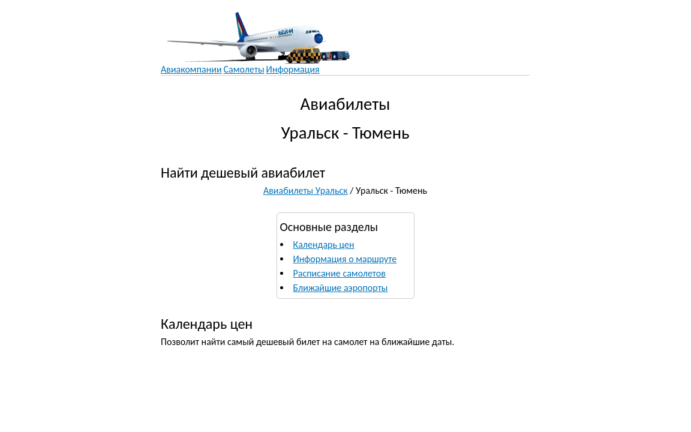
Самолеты (244, 69)
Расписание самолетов (339, 273)
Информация (293, 69)
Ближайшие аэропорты (340, 287)
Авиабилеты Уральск (305, 190)
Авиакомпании (191, 69)
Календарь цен (323, 244)
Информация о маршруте (345, 259)
